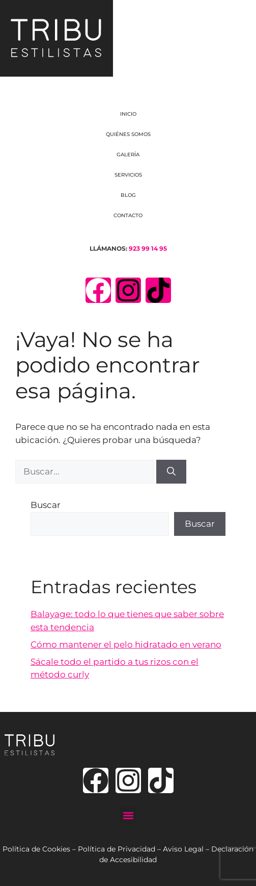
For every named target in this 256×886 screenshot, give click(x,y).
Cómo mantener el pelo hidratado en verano (126, 644)
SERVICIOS (128, 175)
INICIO (128, 114)
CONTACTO (128, 215)
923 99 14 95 (148, 248)
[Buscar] (171, 472)
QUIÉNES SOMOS (128, 134)
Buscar (46, 505)
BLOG (128, 195)
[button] (128, 815)
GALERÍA (128, 154)
